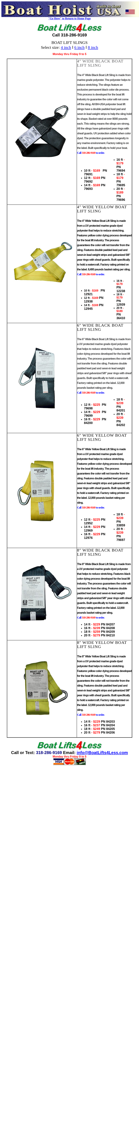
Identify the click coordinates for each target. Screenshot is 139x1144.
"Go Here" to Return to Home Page (69, 18)
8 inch (93, 47)
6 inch (79, 47)
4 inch (66, 47)
